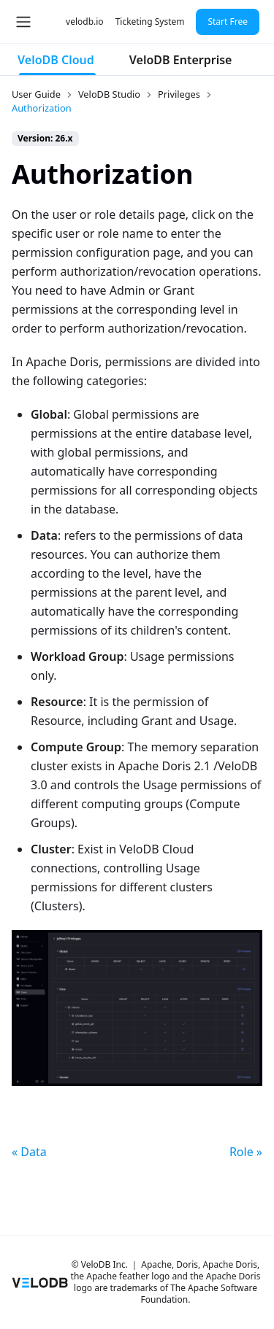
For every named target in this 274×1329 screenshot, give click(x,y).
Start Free (228, 21)
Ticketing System (150, 21)
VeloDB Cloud (56, 60)
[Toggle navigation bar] (23, 22)
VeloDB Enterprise (180, 60)
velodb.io (85, 21)
